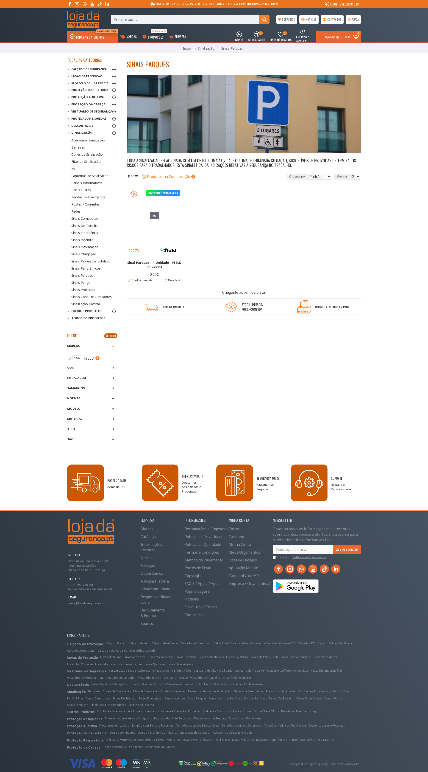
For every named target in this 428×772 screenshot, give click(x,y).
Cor (70, 368)
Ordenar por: (288, 176)
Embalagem (76, 378)
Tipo (71, 429)
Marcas (73, 346)
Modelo (74, 408)
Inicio (187, 48)
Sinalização (206, 48)
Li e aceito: (300, 557)
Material (74, 419)
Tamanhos (76, 388)
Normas (74, 398)
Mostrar (343, 176)
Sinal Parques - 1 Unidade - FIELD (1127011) (154, 264)
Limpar (112, 336)
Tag (70, 439)
